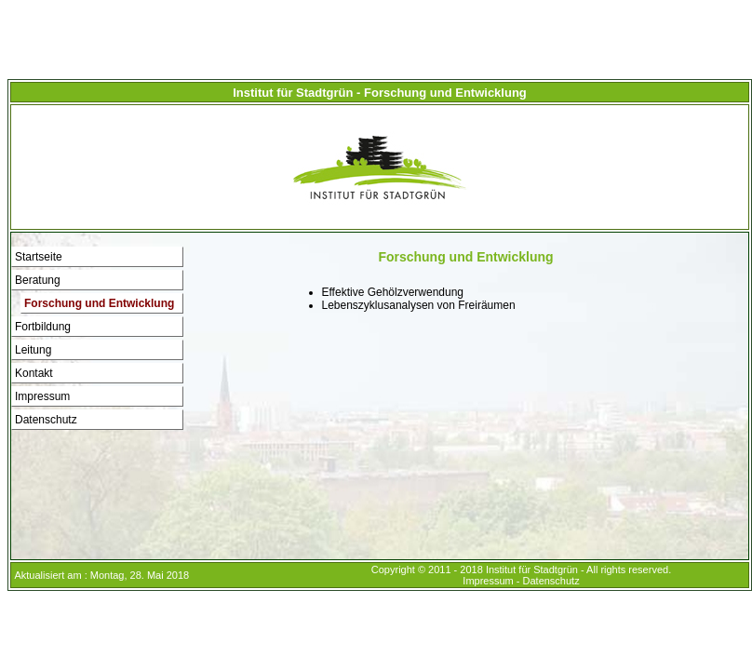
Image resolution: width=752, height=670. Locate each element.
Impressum (42, 396)
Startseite (38, 256)
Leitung (33, 349)
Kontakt (34, 373)
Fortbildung (43, 326)
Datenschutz (46, 419)
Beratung (37, 280)
